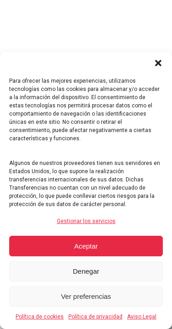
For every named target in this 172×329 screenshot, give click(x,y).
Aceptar (86, 246)
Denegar (86, 271)
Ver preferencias (86, 296)
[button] (158, 63)
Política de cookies (40, 316)
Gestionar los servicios (86, 221)
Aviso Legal (141, 316)
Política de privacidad (95, 316)
